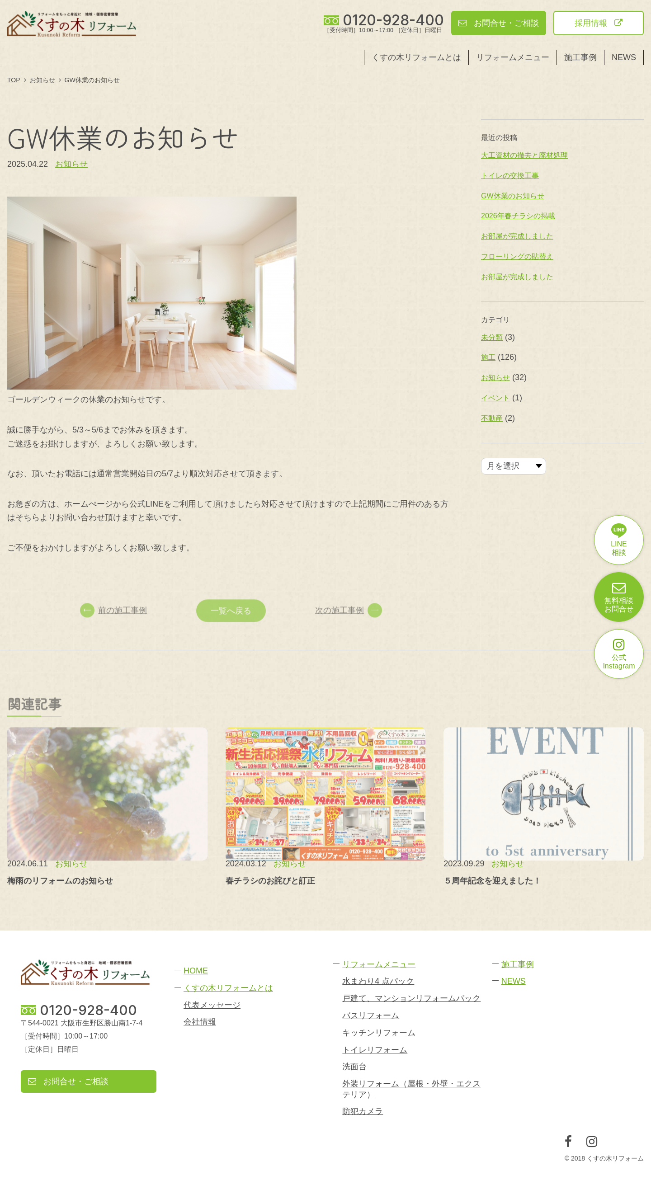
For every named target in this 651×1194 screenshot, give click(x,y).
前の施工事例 (113, 622)
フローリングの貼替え (517, 256)
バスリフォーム (370, 1015)
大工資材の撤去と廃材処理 (524, 155)
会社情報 (200, 1021)
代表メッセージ (212, 1005)
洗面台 (354, 1066)
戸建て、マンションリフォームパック (411, 998)
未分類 (492, 337)
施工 (488, 357)
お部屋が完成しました (517, 236)
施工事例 (580, 57)
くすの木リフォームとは (416, 57)
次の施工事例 (348, 622)
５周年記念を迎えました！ (492, 880)
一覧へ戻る (231, 622)
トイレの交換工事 (510, 175)
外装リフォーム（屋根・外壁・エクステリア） (411, 1089)
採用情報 (599, 23)
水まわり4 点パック (378, 981)
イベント (495, 398)
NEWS (624, 57)
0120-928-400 (393, 20)
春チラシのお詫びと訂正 (270, 880)
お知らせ (71, 164)
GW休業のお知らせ (512, 196)
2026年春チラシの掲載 (518, 216)
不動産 (492, 418)
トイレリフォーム (374, 1049)
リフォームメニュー (512, 57)
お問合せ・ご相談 (498, 23)
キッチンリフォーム (378, 1032)
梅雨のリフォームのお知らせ (60, 880)
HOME (196, 970)
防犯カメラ (362, 1111)
